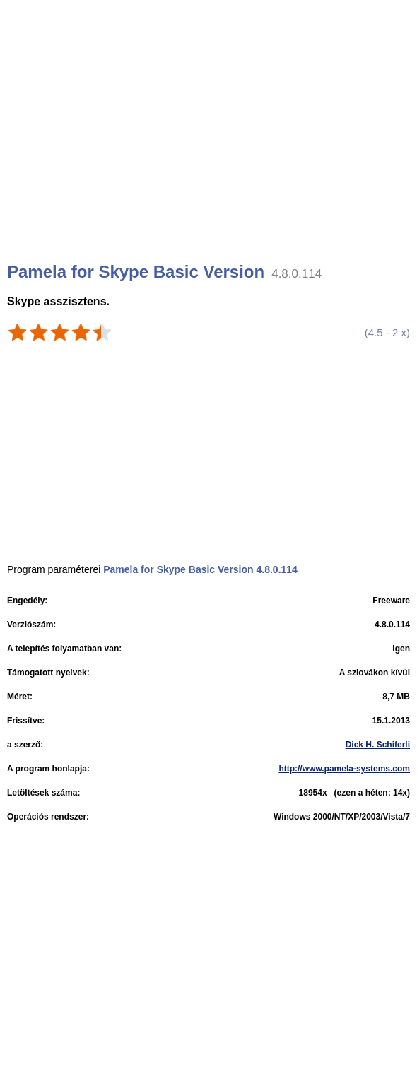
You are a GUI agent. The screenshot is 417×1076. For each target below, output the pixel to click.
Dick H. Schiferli (378, 745)
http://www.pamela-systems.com (344, 769)
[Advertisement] (210, 148)
